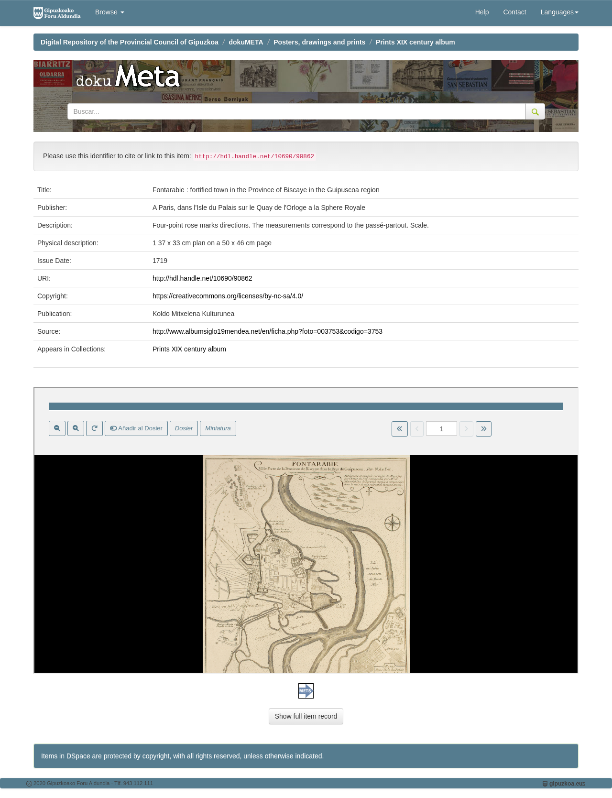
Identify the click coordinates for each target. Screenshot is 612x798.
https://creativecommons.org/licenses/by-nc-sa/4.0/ (228, 296)
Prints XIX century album (415, 42)
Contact (514, 12)
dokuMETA (246, 42)
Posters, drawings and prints (319, 42)
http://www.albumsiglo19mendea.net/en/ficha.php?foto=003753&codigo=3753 (267, 331)
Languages (560, 12)
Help (482, 12)
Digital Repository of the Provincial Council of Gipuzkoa (130, 42)
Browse (109, 12)
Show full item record (306, 716)
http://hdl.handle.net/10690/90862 (202, 278)
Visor (306, 530)
